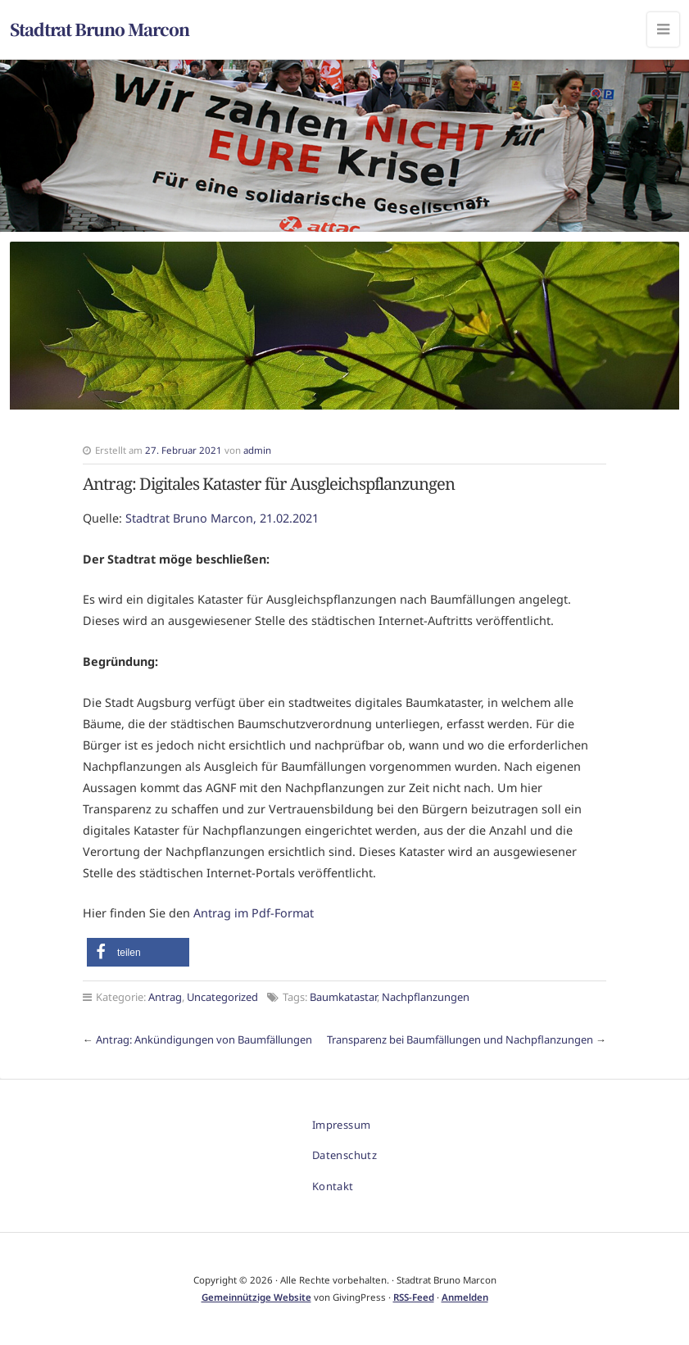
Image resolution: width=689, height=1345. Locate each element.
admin (257, 450)
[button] (138, 952)
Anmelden (465, 1297)
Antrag (165, 997)
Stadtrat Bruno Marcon (99, 29)
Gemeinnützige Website (256, 1297)
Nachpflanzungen (425, 997)
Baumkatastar (343, 997)
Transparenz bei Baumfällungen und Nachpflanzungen (460, 1039)
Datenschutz (344, 1155)
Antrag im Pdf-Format (253, 913)
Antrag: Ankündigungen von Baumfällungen (204, 1039)
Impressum (341, 1124)
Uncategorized (222, 997)
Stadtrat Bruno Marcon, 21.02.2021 (222, 518)
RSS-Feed (413, 1297)
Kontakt (333, 1186)
